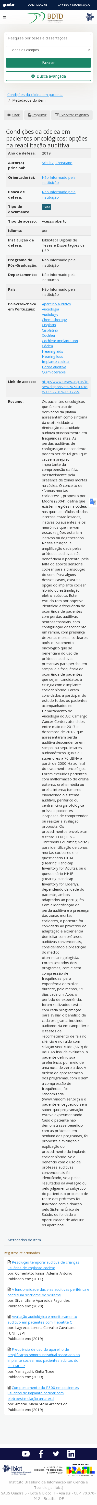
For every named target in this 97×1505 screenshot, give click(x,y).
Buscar (48, 62)
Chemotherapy (54, 319)
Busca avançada (48, 76)
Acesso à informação (74, 5)
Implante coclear (56, 361)
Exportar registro (74, 114)
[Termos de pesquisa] (48, 38)
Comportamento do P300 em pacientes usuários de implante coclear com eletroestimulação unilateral (43, 1393)
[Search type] (48, 50)
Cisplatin (49, 324)
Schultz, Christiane (57, 162)
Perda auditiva (54, 366)
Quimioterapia (54, 372)
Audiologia (50, 309)
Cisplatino (50, 330)
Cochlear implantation (60, 340)
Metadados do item (24, 1239)
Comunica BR (37, 5)
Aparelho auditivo (56, 303)
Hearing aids (52, 351)
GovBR (8, 5)
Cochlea (48, 335)
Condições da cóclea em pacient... (35, 94)
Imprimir (39, 114)
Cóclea (47, 345)
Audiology (50, 314)
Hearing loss (52, 356)
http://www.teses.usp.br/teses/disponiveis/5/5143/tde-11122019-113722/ (65, 386)
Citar (16, 114)
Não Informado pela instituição (58, 180)
